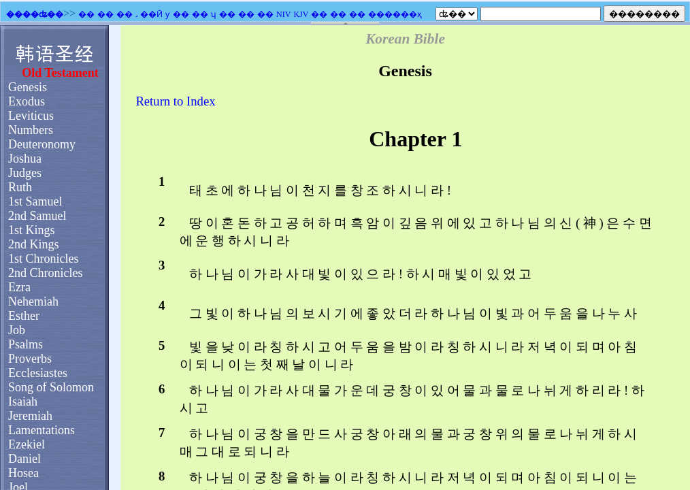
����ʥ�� (34, 14)
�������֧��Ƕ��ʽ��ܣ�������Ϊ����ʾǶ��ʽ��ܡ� (345, 257)
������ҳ (395, 14)
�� (86, 14)
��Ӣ (151, 14)
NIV (283, 14)
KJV (300, 14)
